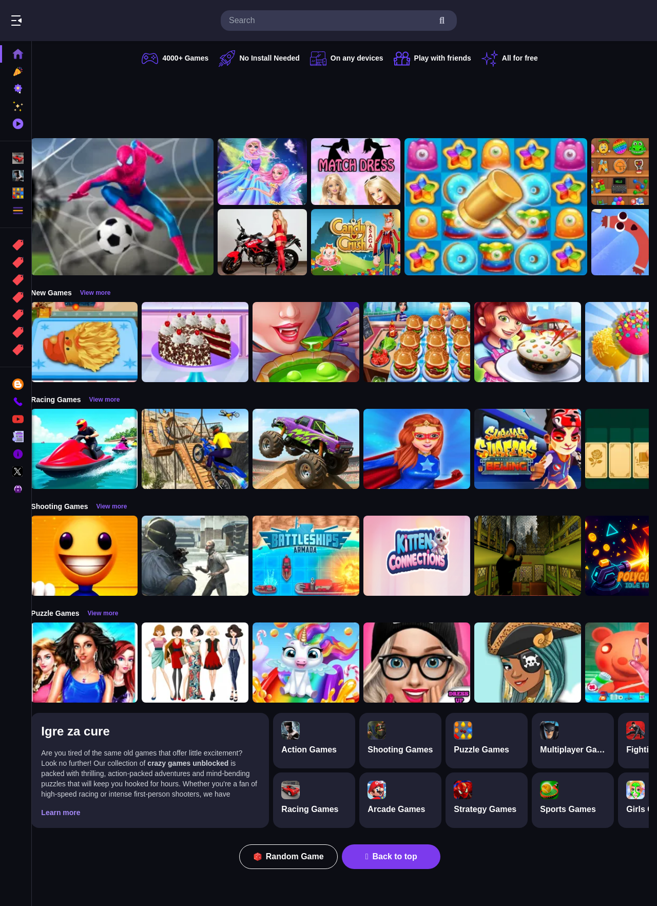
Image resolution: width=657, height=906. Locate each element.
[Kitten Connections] (427, 556)
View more (105, 292)
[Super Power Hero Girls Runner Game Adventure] (427, 449)
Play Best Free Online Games (65, 20)
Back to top (396, 856)
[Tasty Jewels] (506, 206)
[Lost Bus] (538, 556)
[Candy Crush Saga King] (366, 242)
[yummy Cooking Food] (538, 342)
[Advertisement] (345, 100)
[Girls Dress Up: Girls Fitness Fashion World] (427, 662)
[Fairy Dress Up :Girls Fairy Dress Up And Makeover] (538, 662)
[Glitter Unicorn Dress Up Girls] (316, 662)
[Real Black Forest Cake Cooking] (205, 342)
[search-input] (330, 20)
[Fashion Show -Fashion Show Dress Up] (94, 662)
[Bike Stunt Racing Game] (205, 449)
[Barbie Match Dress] (366, 171)
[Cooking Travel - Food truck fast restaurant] (427, 342)
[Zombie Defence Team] (205, 556)
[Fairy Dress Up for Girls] (272, 171)
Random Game (294, 856)
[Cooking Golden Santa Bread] (94, 342)
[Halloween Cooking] (316, 342)
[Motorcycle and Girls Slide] (272, 242)
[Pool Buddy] (94, 556)
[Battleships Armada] (316, 556)
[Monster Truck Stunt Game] (316, 449)
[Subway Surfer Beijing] (538, 449)
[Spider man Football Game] (132, 206)
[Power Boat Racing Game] (94, 449)
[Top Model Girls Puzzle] (205, 662)
